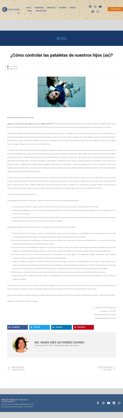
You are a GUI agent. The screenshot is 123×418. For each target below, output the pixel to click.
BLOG (30, 11)
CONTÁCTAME (40, 11)
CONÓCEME (39, 8)
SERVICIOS (51, 8)
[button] (17, 327)
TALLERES (62, 8)
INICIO (28, 8)
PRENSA (72, 8)
